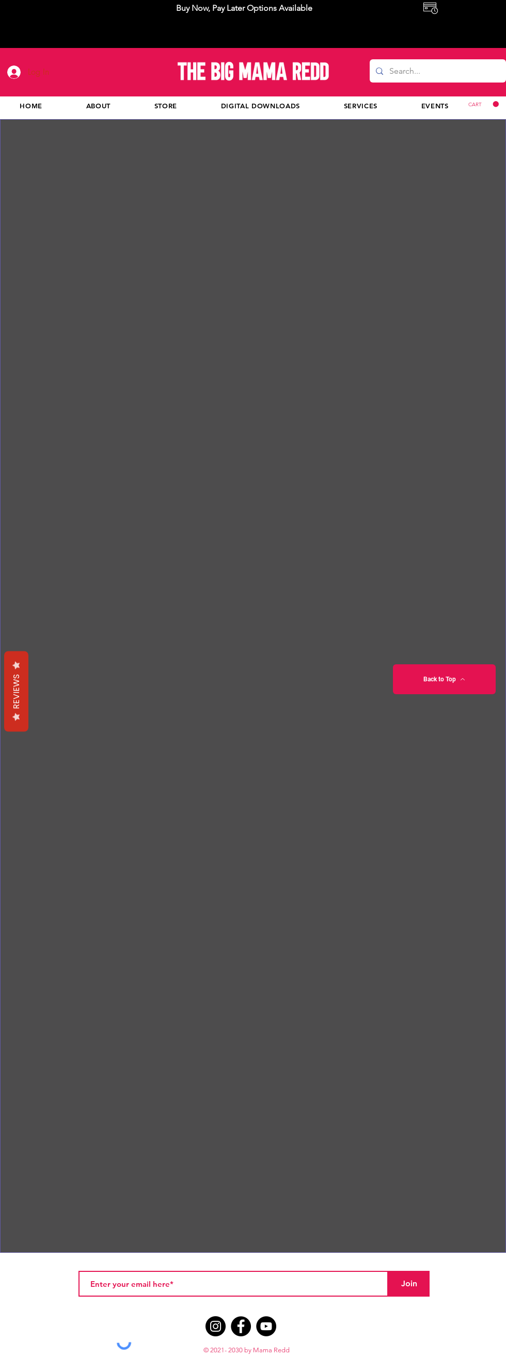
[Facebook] (241, 1326)
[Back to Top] (444, 679)
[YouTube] (266, 1326)
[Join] (409, 1284)
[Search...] (436, 71)
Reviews (16, 691)
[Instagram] (215, 1326)
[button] (483, 104)
